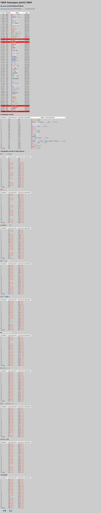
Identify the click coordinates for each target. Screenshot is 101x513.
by (11, 14)
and (41, 122)
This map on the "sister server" (7, 8)
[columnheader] (4, 13)
